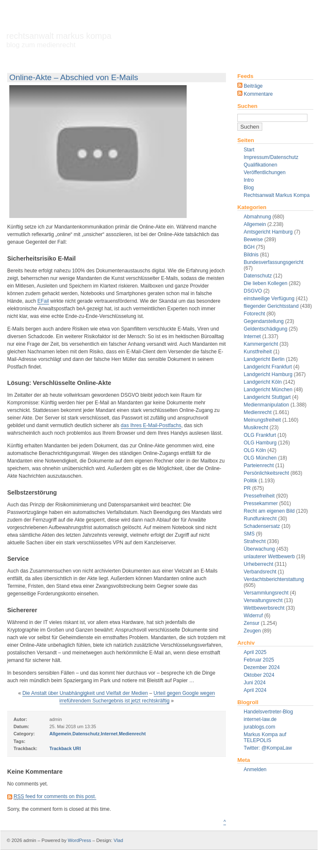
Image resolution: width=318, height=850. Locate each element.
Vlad (118, 840)
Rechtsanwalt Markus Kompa (58, 40)
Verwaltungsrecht (263, 600)
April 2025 (255, 652)
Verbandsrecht (260, 572)
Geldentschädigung (265, 329)
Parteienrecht (259, 465)
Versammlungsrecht (266, 593)
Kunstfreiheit (258, 352)
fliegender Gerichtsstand (271, 306)
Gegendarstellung (264, 321)
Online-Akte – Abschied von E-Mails (73, 77)
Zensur (251, 623)
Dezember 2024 (262, 667)
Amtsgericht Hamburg (268, 232)
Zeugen (252, 631)
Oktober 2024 (259, 675)
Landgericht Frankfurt (268, 367)
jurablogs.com (259, 727)
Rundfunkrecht (260, 519)
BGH (249, 247)
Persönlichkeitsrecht (266, 473)
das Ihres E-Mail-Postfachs (151, 425)
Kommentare (255, 94)
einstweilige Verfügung (269, 298)
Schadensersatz (262, 526)
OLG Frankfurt (260, 435)
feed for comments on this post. (55, 797)
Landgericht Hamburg (268, 374)
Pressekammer (261, 503)
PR (247, 488)
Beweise (253, 239)
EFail (43, 301)
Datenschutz (258, 276)
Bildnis (251, 255)
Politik (250, 481)
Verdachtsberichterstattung (274, 579)
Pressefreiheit (259, 496)
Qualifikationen (260, 165)
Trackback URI (65, 748)
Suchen (247, 106)
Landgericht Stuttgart (267, 397)
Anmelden (255, 769)
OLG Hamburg (260, 443)
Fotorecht (254, 314)
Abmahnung (257, 217)
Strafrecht (255, 541)
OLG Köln (255, 450)
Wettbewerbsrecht (264, 608)
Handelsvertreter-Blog (268, 712)
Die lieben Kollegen (265, 283)
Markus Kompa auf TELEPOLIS (265, 737)
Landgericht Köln (263, 382)
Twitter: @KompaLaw (268, 748)
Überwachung (259, 549)
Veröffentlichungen (264, 172)
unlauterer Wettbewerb (269, 556)
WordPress (79, 840)
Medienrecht (258, 412)
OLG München (260, 458)
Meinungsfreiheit (262, 420)
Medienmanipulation (266, 405)
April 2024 (255, 690)
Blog (249, 188)
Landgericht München (268, 390)
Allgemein (255, 224)
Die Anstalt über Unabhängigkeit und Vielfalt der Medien (85, 693)
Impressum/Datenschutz (271, 157)
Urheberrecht (258, 564)
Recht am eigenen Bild (269, 511)
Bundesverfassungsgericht (273, 262)
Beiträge (250, 86)
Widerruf (253, 616)
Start (249, 150)
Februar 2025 (259, 660)
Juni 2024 (255, 683)
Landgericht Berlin (264, 359)
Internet (252, 336)
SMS (249, 534)
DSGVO (253, 291)
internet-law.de (260, 719)
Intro (249, 180)
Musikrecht (256, 427)
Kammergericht (261, 344)
